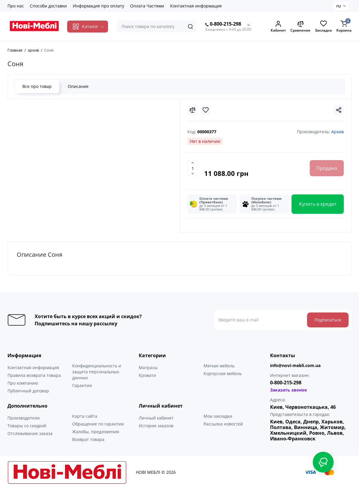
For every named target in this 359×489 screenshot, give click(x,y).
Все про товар (37, 86)
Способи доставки (48, 6)
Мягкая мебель (219, 366)
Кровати (147, 375)
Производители (23, 418)
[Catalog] (87, 27)
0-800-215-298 (223, 24)
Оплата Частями (147, 6)
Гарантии (82, 385)
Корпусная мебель (223, 373)
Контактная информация (196, 6)
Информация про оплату (98, 6)
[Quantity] (192, 168)
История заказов (156, 425)
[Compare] (192, 110)
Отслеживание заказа (30, 433)
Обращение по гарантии (98, 424)
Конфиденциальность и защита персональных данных (96, 371)
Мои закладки (218, 416)
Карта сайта (84, 416)
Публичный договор (28, 391)
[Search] (190, 26)
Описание (78, 86)
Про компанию (22, 383)
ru (338, 6)
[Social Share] (339, 110)
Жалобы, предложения (95, 431)
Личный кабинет (156, 418)
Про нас (15, 6)
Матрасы (148, 367)
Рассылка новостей (223, 424)
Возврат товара (88, 439)
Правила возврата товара (34, 375)
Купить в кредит (318, 204)
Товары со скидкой (26, 425)
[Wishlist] (206, 110)
